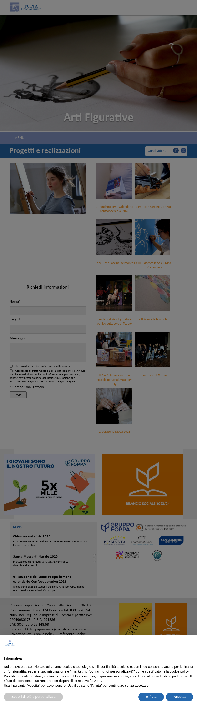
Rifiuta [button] (151, 697)
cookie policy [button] (179, 671)
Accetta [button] (179, 697)
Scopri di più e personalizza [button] (33, 697)
